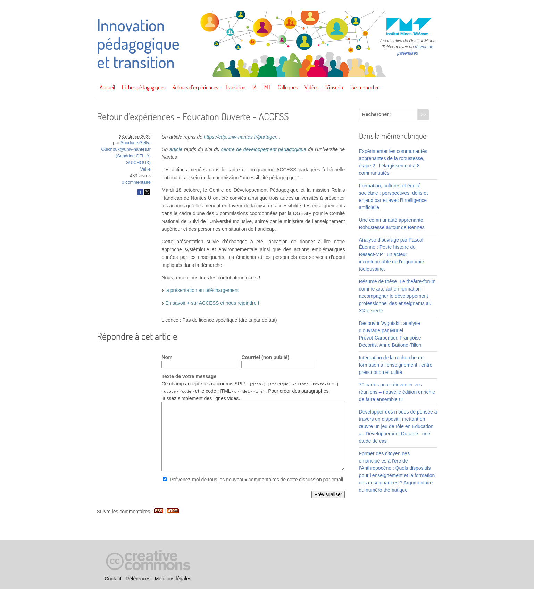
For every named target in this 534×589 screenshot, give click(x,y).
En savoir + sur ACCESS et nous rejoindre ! (212, 303)
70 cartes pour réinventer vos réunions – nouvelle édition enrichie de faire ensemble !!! (397, 392)
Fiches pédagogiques (143, 87)
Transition (235, 87)
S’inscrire (334, 87)
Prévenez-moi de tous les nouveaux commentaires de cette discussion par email (256, 479)
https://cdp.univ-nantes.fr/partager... (242, 137)
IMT (267, 87)
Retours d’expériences (195, 87)
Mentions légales (173, 578)
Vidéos (311, 87)
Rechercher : (377, 114)
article (175, 149)
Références (138, 578)
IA (254, 87)
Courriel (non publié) (265, 357)
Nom (166, 357)
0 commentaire (136, 182)
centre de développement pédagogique (263, 149)
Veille (145, 169)
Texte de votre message (188, 376)
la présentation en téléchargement (202, 290)
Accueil (107, 87)
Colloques (288, 87)
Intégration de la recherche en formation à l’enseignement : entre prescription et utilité (396, 365)
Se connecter (365, 87)
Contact (113, 578)
